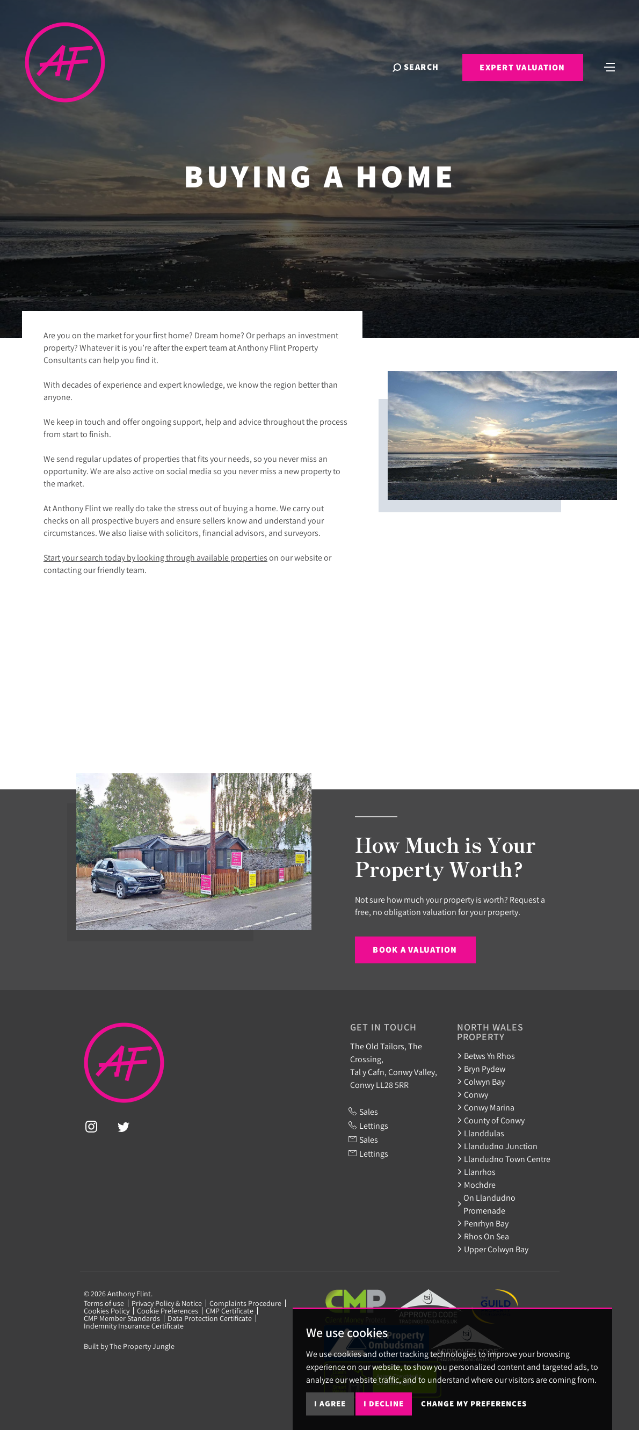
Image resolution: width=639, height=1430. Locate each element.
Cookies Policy (106, 1311)
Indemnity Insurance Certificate (134, 1326)
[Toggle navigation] (609, 66)
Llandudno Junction (497, 1146)
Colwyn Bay (481, 1081)
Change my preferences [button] (474, 1403)
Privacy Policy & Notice (167, 1303)
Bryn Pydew (481, 1068)
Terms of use (104, 1303)
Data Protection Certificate (210, 1318)
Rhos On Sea (483, 1236)
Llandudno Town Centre (503, 1158)
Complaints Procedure (245, 1303)
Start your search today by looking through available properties (155, 557)
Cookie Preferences (167, 1311)
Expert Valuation (522, 67)
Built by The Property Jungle (129, 1346)
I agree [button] (330, 1403)
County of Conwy (491, 1120)
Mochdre (476, 1184)
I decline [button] (384, 1403)
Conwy (472, 1094)
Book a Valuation (415, 949)
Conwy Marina (485, 1107)
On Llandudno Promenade (486, 1204)
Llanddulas (480, 1133)
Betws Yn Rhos (486, 1055)
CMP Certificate (229, 1311)
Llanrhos (476, 1171)
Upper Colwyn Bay (492, 1249)
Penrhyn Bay (483, 1223)
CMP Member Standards (122, 1318)
